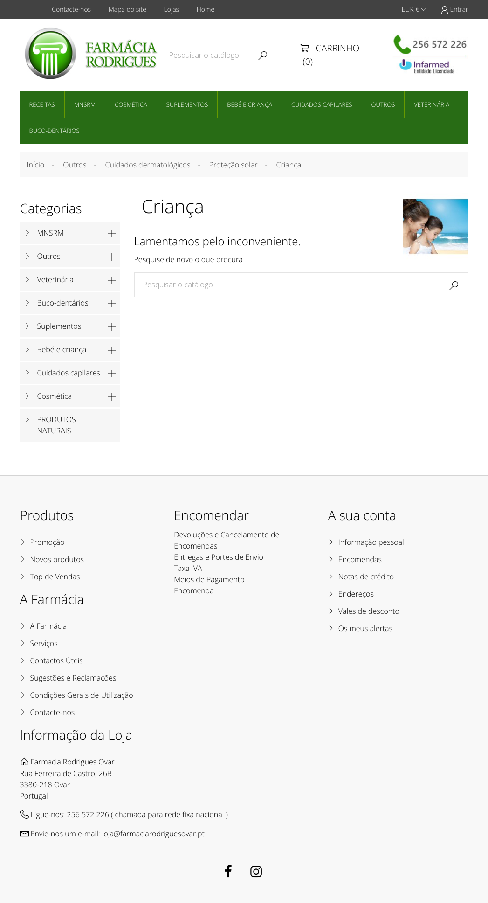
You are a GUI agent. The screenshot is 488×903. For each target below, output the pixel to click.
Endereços (356, 594)
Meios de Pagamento (209, 579)
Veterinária (431, 104)
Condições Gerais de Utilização (81, 695)
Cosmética (131, 104)
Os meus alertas (365, 628)
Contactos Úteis (56, 660)
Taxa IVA (188, 568)
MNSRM (85, 104)
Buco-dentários (54, 130)
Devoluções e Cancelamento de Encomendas (226, 540)
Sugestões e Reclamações (73, 678)
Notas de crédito (366, 576)
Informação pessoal (371, 542)
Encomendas (360, 559)
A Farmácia (48, 626)
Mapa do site (127, 9)
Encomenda (194, 590)
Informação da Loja (76, 735)
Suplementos (187, 104)
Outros (383, 104)
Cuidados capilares (321, 104)
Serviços (44, 643)
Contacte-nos (71, 9)
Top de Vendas (55, 576)
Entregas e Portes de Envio (218, 557)
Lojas (171, 9)
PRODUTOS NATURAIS (56, 425)
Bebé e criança (249, 104)
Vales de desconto (368, 611)
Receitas (42, 104)
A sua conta (362, 515)
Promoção (47, 542)
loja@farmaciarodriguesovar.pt (153, 833)
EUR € (414, 9)
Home (205, 9)
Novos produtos (57, 559)
